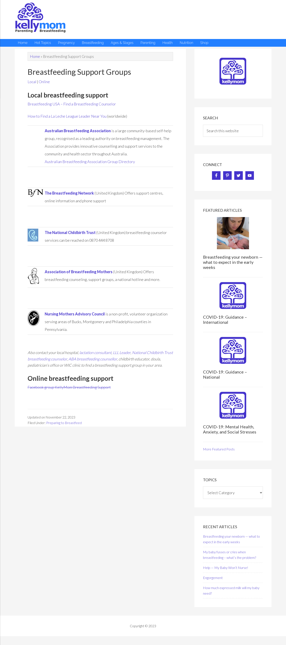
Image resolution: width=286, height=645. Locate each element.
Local (32, 81)
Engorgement (213, 578)
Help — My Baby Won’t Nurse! (225, 568)
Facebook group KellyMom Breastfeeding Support (69, 387)
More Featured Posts (219, 449)
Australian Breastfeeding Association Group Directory (90, 161)
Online (44, 81)
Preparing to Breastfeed (64, 423)
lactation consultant (95, 352)
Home (35, 56)
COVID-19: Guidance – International (225, 319)
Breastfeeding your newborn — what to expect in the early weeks (233, 262)
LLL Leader (121, 352)
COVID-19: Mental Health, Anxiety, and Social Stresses (229, 429)
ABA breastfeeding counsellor (92, 359)
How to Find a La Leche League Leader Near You (67, 116)
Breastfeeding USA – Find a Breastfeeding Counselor (72, 104)
